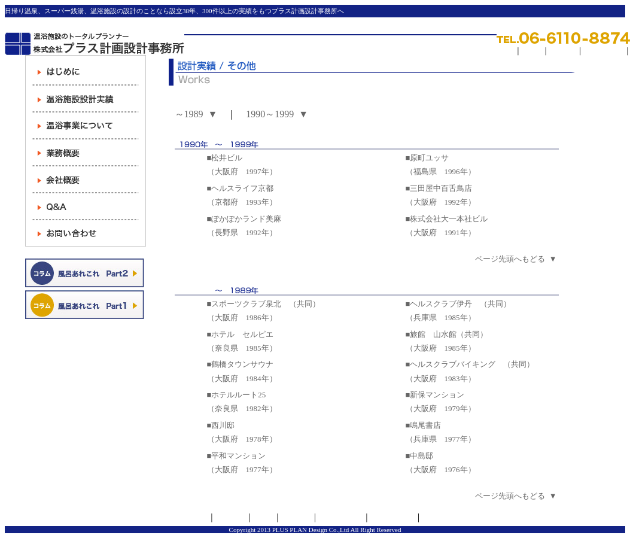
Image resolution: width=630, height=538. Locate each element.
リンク (532, 50)
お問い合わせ (392, 517)
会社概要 (230, 517)
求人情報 (563, 50)
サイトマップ (603, 50)
